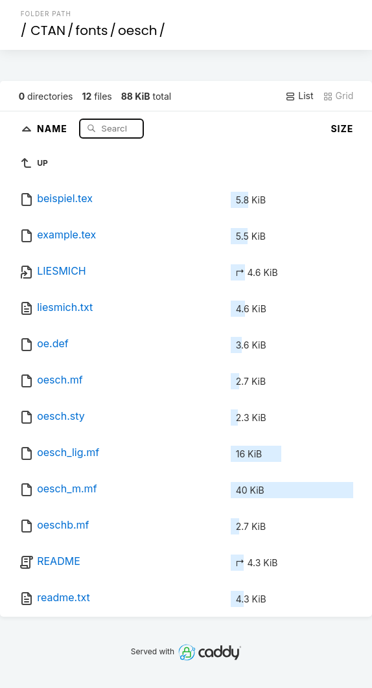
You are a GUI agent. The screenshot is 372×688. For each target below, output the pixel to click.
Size (342, 128)
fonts (92, 30)
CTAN (47, 30)
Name (53, 127)
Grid (338, 96)
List (299, 96)
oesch (137, 30)
